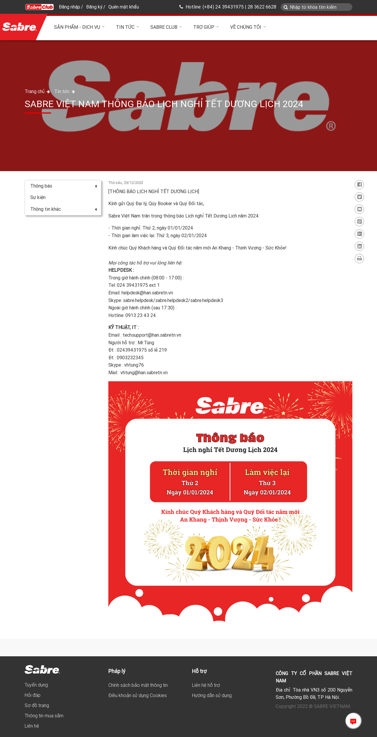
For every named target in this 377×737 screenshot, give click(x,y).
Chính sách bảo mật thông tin (138, 685)
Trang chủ (35, 91)
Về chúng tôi (245, 27)
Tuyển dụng (36, 685)
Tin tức (125, 27)
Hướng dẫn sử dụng (212, 695)
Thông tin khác (63, 209)
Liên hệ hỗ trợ (206, 685)
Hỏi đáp (33, 695)
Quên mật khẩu (123, 7)
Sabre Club (163, 27)
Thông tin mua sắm (44, 716)
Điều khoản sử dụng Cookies (137, 695)
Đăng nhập (69, 7)
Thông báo (63, 186)
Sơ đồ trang (37, 705)
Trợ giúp (203, 27)
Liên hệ (32, 726)
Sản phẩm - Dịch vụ (77, 27)
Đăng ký (94, 7)
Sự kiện (38, 197)
